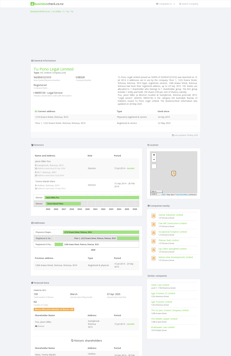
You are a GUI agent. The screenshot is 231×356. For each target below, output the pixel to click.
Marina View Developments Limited (176, 257)
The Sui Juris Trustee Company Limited (170, 310)
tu (68, 11)
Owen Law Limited (160, 284)
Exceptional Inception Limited (173, 231)
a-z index (56, 11)
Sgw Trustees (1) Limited (163, 293)
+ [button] (154, 155)
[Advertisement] (115, 35)
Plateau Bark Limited (169, 240)
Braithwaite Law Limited (163, 327)
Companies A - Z (165, 3)
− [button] (154, 159)
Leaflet (163, 195)
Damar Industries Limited (171, 214)
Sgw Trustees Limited (161, 301)
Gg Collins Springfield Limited (172, 248)
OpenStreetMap (182, 195)
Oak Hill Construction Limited (173, 223)
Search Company (188, 3)
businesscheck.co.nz (40, 11)
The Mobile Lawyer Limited (164, 318)
